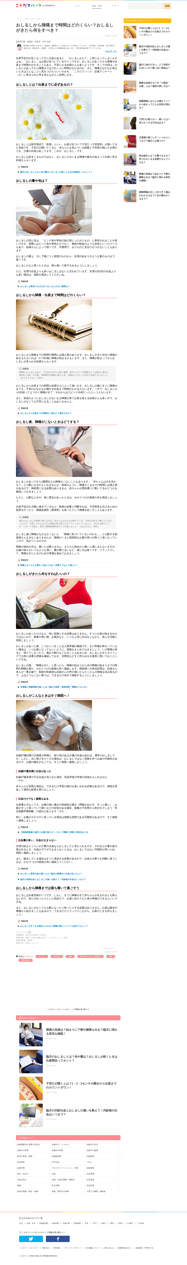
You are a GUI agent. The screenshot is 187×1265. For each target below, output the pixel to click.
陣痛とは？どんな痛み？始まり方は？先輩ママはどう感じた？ (49, 565)
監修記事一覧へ (111, 51)
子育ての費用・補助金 (96, 1191)
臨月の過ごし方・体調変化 (90, 956)
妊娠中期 (21, 1168)
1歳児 (112, 1223)
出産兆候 (56, 956)
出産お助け (22, 1180)
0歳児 (103, 1223)
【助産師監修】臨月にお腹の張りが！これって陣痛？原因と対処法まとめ (54, 832)
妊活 (77, 6)
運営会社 (45, 1248)
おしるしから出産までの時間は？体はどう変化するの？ (46, 413)
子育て (116, 6)
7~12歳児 (140, 1223)
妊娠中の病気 (57, 1150)
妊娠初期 (90, 1156)
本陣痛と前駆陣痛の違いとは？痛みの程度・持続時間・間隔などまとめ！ (54, 687)
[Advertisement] (39, 985)
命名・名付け (23, 1174)
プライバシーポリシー (73, 1248)
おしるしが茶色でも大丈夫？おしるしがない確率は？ (45, 286)
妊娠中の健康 (92, 1150)
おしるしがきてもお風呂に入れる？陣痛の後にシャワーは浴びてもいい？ (54, 926)
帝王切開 (55, 1185)
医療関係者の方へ (125, 1248)
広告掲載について (92, 1248)
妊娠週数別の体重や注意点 (28, 1144)
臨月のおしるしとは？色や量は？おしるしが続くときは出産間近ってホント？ (56, 172)
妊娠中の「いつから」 (61, 1144)
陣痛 (110, 956)
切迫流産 (21, 1162)
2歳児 (120, 1223)
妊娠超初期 (56, 1156)
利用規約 (56, 1248)
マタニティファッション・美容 (65, 1168)
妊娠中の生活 (92, 1144)
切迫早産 (90, 1185)
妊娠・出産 (96, 6)
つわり (89, 1162)
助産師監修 (25, 960)
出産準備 (90, 1174)
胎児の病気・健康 (24, 1156)
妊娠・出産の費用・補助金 (63, 1180)
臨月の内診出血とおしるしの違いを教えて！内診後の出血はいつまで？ (53, 879)
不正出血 (55, 1162)
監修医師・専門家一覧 (144, 1248)
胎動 (70, 956)
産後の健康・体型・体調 (27, 1191)
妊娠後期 (90, 1168)
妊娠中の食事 (23, 1150)
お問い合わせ (108, 1248)
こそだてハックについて (28, 1248)
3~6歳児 (130, 1223)
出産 (54, 1174)
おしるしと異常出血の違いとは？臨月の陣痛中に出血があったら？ (51, 873)
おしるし (41, 956)
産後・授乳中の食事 (60, 1191)
